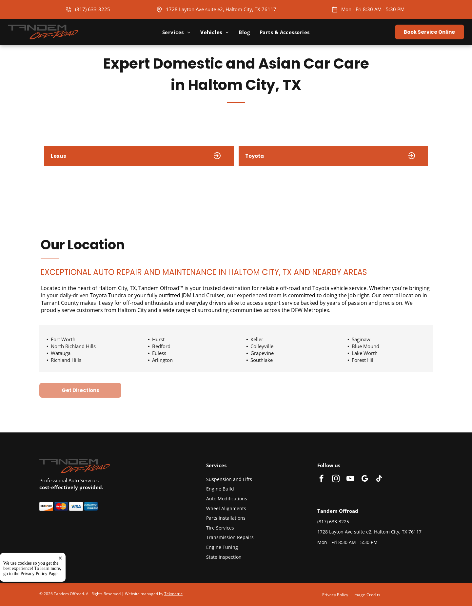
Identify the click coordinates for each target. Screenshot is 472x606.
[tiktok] (379, 479)
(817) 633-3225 (92, 9)
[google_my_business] (364, 479)
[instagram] (336, 479)
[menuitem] (176, 32)
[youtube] (350, 479)
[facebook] (321, 479)
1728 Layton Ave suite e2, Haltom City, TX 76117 (221, 9)
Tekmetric (173, 593)
